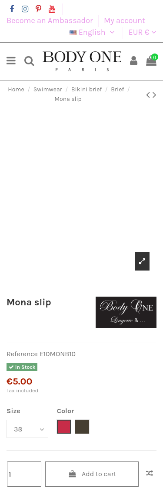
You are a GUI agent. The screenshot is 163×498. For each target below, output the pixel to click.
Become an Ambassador (51, 20)
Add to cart (92, 474)
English (93, 32)
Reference (22, 354)
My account (124, 20)
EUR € (142, 32)
